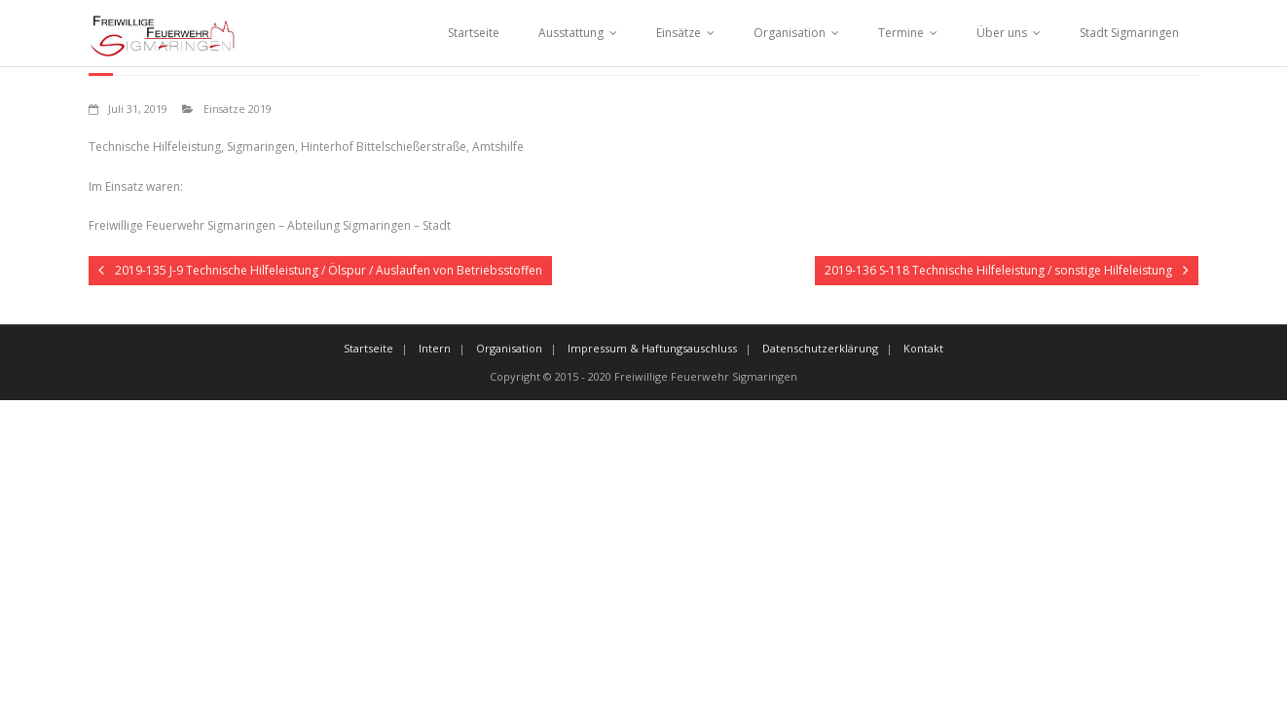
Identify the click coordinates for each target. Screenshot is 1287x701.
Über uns (1001, 32)
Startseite (473, 32)
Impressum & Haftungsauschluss (652, 348)
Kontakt (923, 348)
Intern (435, 348)
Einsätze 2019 (237, 108)
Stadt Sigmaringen (1129, 32)
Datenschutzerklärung (820, 348)
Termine (901, 32)
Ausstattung (571, 32)
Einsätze (678, 32)
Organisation (790, 32)
